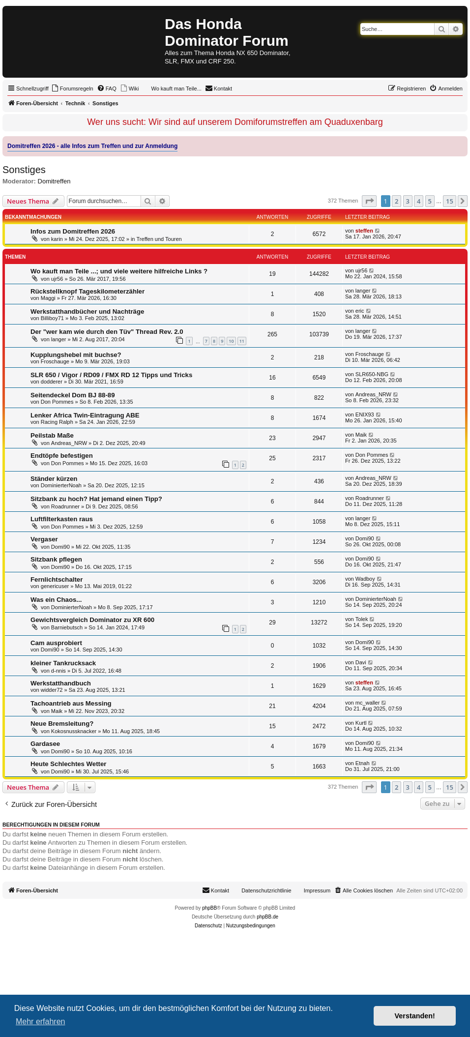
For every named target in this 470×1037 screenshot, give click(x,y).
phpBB (209, 908)
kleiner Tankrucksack (63, 663)
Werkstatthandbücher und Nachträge (87, 311)
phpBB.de (267, 916)
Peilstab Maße (52, 435)
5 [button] (430, 201)
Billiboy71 (52, 318)
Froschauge (55, 361)
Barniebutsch (67, 627)
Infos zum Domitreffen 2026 (72, 231)
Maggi (48, 298)
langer (363, 291)
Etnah (362, 763)
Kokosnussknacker (73, 731)
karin (57, 239)
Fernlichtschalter (56, 579)
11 (241, 341)
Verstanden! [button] (415, 1016)
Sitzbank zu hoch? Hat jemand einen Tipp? (96, 499)
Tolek (361, 619)
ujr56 (57, 279)
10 (231, 341)
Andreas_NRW (373, 394)
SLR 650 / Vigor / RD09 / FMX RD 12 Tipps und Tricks (111, 375)
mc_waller (367, 703)
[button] (369, 201)
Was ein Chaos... (56, 599)
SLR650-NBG (371, 374)
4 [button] (418, 201)
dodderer (51, 382)
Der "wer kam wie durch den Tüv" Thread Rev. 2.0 (106, 331)
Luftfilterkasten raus (61, 519)
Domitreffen (54, 181)
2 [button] (396, 201)
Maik (361, 435)
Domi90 (60, 547)
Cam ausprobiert (56, 643)
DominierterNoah (61, 485)
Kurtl (361, 723)
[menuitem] (72, 88)
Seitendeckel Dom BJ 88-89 (72, 395)
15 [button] (449, 201)
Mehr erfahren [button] (40, 1021)
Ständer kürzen (53, 478)
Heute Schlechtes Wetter (68, 764)
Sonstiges (24, 169)
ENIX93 (364, 414)
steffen (364, 231)
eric (359, 311)
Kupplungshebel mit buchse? (75, 354)
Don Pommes (57, 402)
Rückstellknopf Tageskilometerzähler (87, 291)
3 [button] (408, 201)
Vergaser (44, 539)
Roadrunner (65, 506)
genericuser (55, 586)
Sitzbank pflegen (56, 559)
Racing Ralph (57, 422)
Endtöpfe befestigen (61, 455)
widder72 (52, 690)
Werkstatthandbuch (60, 683)
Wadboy (365, 579)
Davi (360, 662)
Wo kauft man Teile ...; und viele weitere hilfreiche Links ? (118, 271)
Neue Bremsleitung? (61, 723)
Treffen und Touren (159, 239)
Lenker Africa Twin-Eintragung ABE (85, 415)
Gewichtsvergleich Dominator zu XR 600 (92, 619)
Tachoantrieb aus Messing (71, 703)
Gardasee (45, 743)
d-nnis (58, 671)
